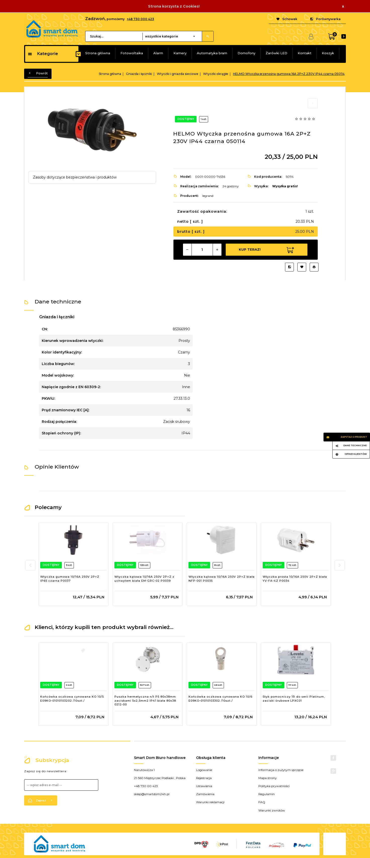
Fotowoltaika (131, 53)
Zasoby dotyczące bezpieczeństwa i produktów (75, 177)
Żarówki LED (276, 53)
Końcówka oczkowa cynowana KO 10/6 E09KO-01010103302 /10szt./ (220, 698)
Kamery (180, 53)
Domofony (246, 53)
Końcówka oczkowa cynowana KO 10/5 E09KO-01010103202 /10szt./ (72, 698)
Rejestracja (204, 778)
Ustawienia (204, 786)
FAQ (261, 802)
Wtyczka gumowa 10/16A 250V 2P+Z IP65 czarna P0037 (69, 578)
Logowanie (204, 770)
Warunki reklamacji (210, 802)
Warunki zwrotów (271, 810)
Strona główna (97, 53)
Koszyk (328, 53)
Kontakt (304, 53)
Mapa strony (267, 778)
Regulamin (266, 794)
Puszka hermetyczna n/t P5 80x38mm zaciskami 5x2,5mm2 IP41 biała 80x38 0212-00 (145, 700)
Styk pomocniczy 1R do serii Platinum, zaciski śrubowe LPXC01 (294, 698)
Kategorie (43, 53)
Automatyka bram (212, 53)
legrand (207, 196)
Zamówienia (205, 794)
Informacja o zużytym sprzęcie (280, 770)
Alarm (158, 53)
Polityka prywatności (274, 786)
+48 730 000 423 (140, 19)
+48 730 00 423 (146, 786)
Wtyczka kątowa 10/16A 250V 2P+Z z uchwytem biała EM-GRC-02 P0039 (144, 578)
